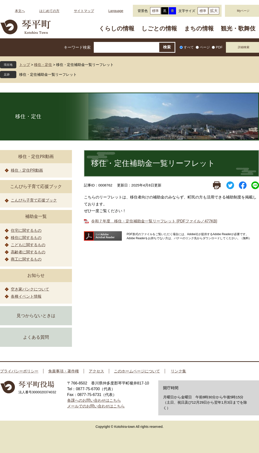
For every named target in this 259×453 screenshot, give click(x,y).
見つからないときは (36, 315)
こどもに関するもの (28, 245)
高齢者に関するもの (28, 252)
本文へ (20, 11)
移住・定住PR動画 (36, 156)
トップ (24, 65)
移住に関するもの (26, 238)
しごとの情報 (159, 28)
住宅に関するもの (26, 230)
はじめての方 (49, 11)
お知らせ (36, 275)
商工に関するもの (26, 259)
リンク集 (178, 371)
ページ (205, 47)
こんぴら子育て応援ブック (36, 186)
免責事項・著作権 (63, 371)
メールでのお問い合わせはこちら (96, 406)
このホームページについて (137, 371)
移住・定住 (43, 65)
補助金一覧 (36, 216)
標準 (155, 11)
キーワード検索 (77, 47)
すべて (189, 47)
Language (115, 11)
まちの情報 (199, 28)
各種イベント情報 (26, 296)
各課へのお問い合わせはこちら (94, 400)
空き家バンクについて (30, 289)
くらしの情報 (116, 28)
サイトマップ (84, 11)
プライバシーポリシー (19, 371)
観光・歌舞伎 (238, 28)
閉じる (80, 74)
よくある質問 (36, 337)
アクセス (96, 371)
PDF (219, 47)
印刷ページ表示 (217, 185)
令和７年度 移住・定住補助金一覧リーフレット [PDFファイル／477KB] (154, 221)
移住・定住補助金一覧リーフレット (48, 74)
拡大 (214, 11)
